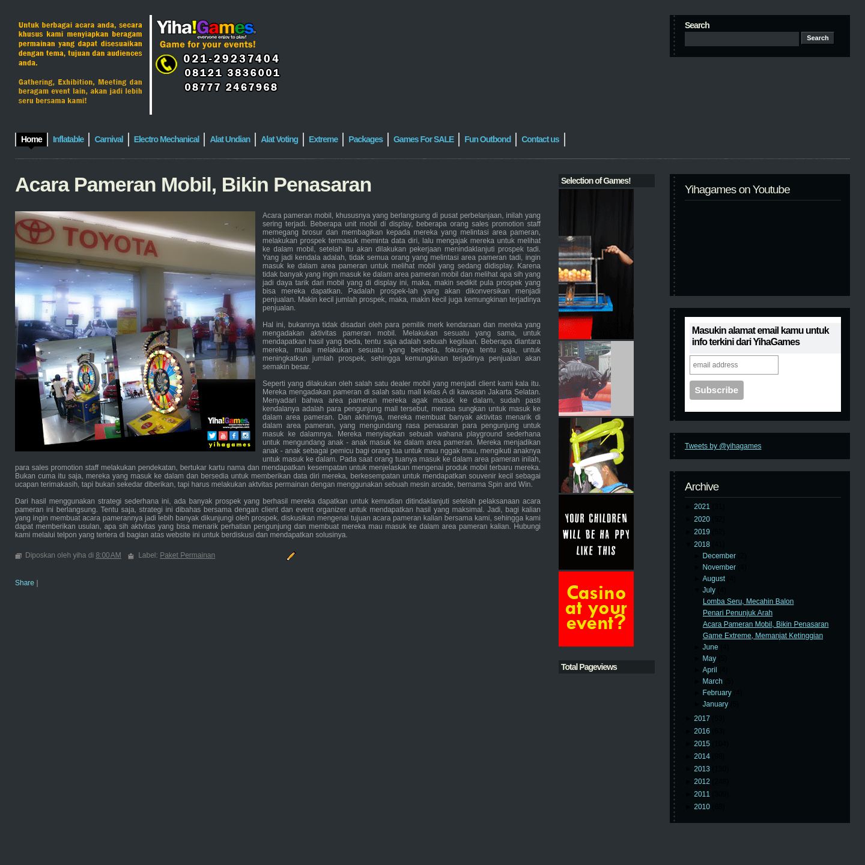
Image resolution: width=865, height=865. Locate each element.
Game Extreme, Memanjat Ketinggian (763, 635)
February (718, 693)
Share (24, 583)
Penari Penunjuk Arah (737, 613)
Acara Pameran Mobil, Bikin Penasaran (765, 624)
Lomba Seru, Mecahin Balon (748, 601)
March (714, 681)
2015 (703, 744)
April (711, 670)
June (711, 647)
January (716, 704)
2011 (703, 794)
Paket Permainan (187, 555)
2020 (703, 519)
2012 (703, 781)
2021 (703, 506)
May (710, 658)
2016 (703, 731)
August (715, 578)
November (720, 567)
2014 (703, 756)
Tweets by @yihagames (723, 446)
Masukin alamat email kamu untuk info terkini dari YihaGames (760, 336)
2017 (703, 718)
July (710, 590)
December (720, 556)
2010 (703, 807)
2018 (703, 544)
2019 (703, 532)
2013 (703, 769)
